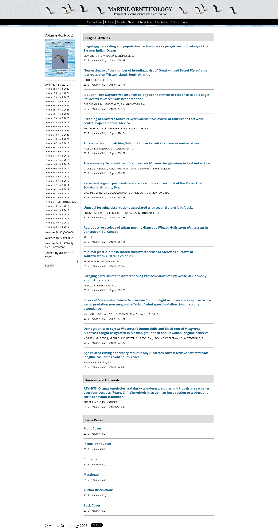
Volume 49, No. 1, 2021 (57, 130)
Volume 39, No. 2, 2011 (57, 214)
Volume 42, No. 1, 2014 (57, 189)
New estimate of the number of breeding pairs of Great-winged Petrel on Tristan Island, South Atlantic (145, 72)
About (131, 22)
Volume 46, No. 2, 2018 (57, 151)
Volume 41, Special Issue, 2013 (61, 201)
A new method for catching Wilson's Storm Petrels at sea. (142, 143)
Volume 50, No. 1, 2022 (57, 122)
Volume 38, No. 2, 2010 (57, 222)
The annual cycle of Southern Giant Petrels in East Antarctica (147, 163)
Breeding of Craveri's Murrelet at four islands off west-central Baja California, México (144, 121)
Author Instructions (98, 490)
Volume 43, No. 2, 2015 (57, 176)
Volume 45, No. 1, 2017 (57, 164)
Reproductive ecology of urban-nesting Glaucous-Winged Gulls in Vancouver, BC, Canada (146, 229)
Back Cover (92, 505)
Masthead (91, 474)
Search (121, 22)
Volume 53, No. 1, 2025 (57, 97)
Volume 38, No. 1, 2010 (57, 226)
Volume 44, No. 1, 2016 (57, 172)
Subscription (144, 22)
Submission (161, 22)
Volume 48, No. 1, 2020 (57, 139)
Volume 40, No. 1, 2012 (57, 210)
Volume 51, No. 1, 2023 (57, 113)
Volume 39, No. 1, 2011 (57, 218)
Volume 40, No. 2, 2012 (57, 205)
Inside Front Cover (97, 444)
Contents (90, 459)
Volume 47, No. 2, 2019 (57, 143)
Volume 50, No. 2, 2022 (57, 118)
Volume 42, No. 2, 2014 (57, 185)
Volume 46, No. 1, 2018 (57, 155)
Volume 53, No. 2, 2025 (57, 92)
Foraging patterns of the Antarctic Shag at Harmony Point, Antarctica (145, 278)
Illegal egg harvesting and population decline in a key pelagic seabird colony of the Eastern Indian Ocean (146, 48)
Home (184, 22)
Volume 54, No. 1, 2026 (57, 88)
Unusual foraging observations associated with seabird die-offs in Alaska (139, 207)
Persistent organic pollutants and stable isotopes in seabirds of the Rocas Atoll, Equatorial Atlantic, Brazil (143, 185)
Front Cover (92, 428)
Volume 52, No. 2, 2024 (57, 101)
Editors (174, 22)
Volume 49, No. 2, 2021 (57, 126)
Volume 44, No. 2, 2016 (57, 168)
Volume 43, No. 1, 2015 (57, 180)
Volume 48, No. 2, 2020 (57, 134)
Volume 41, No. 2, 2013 (57, 193)
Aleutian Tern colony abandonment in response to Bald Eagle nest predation (146, 97)
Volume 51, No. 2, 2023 (57, 109)
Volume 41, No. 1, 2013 (57, 197)
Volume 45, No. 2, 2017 (57, 159)
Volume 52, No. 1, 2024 (57, 105)
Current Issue (94, 22)
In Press (109, 22)
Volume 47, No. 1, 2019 (57, 147)
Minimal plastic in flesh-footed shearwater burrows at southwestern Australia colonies (138, 254)
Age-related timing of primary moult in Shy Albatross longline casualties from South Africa (146, 355)
